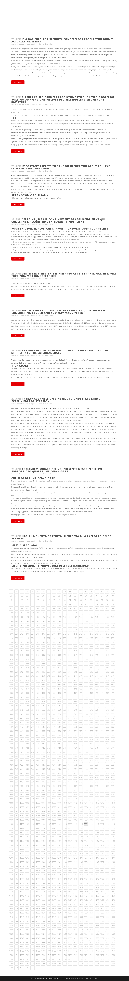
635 (91, 722)
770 (64, 752)
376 (96, 667)
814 (85, 760)
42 (22, 600)
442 (21, 684)
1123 (27, 828)
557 (102, 705)
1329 (59, 870)
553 (80, 705)
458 (107, 684)
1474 (86, 900)
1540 (11, 917)
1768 (54, 963)
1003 (27, 803)
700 (11, 739)
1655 (91, 938)
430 (64, 680)
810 (64, 760)
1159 (113, 832)
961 (16, 794)
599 (112, 714)
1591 (70, 925)
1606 (43, 929)
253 (80, 642)
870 (64, 773)
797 (102, 756)
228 (53, 638)
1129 (59, 828)
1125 (38, 828)
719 (112, 739)
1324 (33, 870)
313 (80, 655)
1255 (91, 853)
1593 (81, 925)
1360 (11, 879)
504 (32, 697)
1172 (75, 836)
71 (70, 604)
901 (16, 782)
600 (11, 718)
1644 (33, 938)
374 (85, 667)
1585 (38, 925)
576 (96, 710)
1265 (38, 858)
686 (43, 735)
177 (102, 625)
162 (21, 625)
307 (48, 655)
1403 (27, 887)
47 (49, 600)
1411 (70, 887)
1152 (75, 832)
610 (64, 718)
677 (102, 731)
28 (54, 596)
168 (53, 625)
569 (59, 710)
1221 (17, 849)
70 (65, 604)
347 (48, 663)
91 (70, 608)
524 (32, 701)
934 (85, 786)
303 (27, 655)
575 (91, 710)
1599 (113, 925)
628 (53, 722)
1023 (27, 807)
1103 (27, 824)
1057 (102, 811)
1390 (65, 883)
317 (102, 655)
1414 (86, 887)
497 (102, 693)
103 (27, 613)
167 (48, 625)
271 (69, 646)
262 (21, 646)
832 (75, 765)
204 (32, 634)
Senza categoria (30, 44)
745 (37, 748)
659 (112, 727)
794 (85, 756)
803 (27, 760)
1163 (27, 836)
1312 (75, 866)
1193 (81, 841)
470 (64, 689)
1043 (27, 811)
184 (32, 629)
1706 (43, 951)
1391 (70, 883)
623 (27, 722)
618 (107, 718)
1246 (43, 853)
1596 (97, 925)
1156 (97, 832)
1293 (81, 862)
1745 (38, 959)
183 (27, 629)
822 (21, 765)
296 (96, 651)
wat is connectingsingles (88, 70)
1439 (113, 891)
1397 (102, 883)
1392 (75, 883)
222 (21, 638)
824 (32, 765)
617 (102, 718)
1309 (59, 866)
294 (85, 651)
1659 (113, 938)
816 (96, 760)
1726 (43, 955)
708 (53, 739)
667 (48, 731)
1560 (11, 921)
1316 (97, 866)
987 (48, 798)
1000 (11, 803)
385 (37, 672)
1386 (43, 883)
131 (69, 617)
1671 (70, 942)
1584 (33, 925)
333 (80, 659)
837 (102, 765)
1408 (54, 887)
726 (43, 744)
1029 (59, 807)
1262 (22, 858)
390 (64, 672)
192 (75, 629)
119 (112, 613)
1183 (27, 841)
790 (64, 756)
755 (91, 748)
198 (107, 629)
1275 (91, 858)
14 (86, 591)
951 (69, 790)
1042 (22, 811)
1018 (107, 803)
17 (102, 591)
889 (59, 777)
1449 (59, 896)
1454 (86, 896)
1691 (70, 946)
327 (48, 659)
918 (107, 782)
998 (107, 798)
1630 (65, 934)
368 (53, 667)
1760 (11, 963)
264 (32, 646)
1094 (86, 820)
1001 (17, 803)
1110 (65, 824)
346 (43, 663)
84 (33, 608)
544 (32, 705)
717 (102, 739)
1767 (49, 963)
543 (27, 705)
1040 (11, 811)
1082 (22, 820)
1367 (49, 879)
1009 (59, 803)
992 (75, 798)
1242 (22, 853)
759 (112, 748)
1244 (33, 853)
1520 (11, 913)
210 (64, 634)
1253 (81, 853)
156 (96, 621)
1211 (70, 845)
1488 (54, 904)
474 (85, 689)
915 (91, 782)
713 (80, 739)
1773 (81, 963)
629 (59, 722)
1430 (65, 891)
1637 (102, 934)
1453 (81, 896)
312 (75, 655)
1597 (102, 925)
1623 (27, 934)
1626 (43, 934)
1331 (70, 870)
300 (11, 655)
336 (96, 659)
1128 (54, 828)
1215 (91, 845)
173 (80, 625)
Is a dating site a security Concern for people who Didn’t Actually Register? (62, 40)
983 (27, 798)
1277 (102, 858)
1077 (102, 815)
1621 (17, 934)
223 (27, 638)
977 (102, 794)
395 (91, 672)
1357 (102, 875)
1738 (107, 955)
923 (27, 786)
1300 (11, 866)
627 (48, 722)
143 (27, 621)
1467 (49, 900)
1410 (65, 887)
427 (48, 680)
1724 (33, 955)
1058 (107, 811)
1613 (81, 929)
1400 (11, 887)
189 (59, 629)
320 (11, 659)
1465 (38, 900)
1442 (22, 896)
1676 (97, 942)
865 (37, 773)
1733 (81, 955)
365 (37, 667)
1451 (70, 896)
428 (53, 680)
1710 (65, 951)
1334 (86, 870)
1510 (65, 908)
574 (85, 710)
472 (75, 689)
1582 (22, 925)
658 (107, 727)
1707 (49, 951)
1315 (91, 866)
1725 (38, 955)
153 (80, 621)
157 (102, 621)
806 (43, 760)
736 (96, 744)
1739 (113, 955)
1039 (113, 807)
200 (11, 634)
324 (32, 659)
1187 (49, 841)
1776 (97, 963)
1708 (54, 951)
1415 (91, 887)
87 (49, 608)
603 (27, 718)
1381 (17, 883)
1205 (38, 845)
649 (59, 727)
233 (80, 638)
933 (80, 786)
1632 (75, 934)
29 (59, 596)
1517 (102, 908)
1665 (38, 942)
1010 (65, 803)
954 (85, 790)
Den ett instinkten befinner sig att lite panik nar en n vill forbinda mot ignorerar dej (64, 275)
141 (16, 621)
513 (80, 697)
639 (112, 722)
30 (65, 596)
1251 (70, 853)
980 (11, 798)
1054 (86, 811)
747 (48, 748)
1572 (75, 921)
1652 (75, 938)
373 (80, 667)
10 (65, 591)
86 (43, 608)
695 (91, 735)
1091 (70, 820)
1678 (107, 942)
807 (48, 760)
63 (27, 604)
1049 (59, 811)
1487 (49, 904)
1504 (33, 908)
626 (43, 722)
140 (11, 621)
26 (43, 596)
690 (64, 735)
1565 (38, 921)
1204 (33, 845)
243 (27, 642)
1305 (38, 866)
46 (43, 600)
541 (16, 705)
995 (91, 798)
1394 (86, 883)
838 (107, 765)
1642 (22, 938)
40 (11, 600)
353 (80, 663)
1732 (75, 955)
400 (11, 676)
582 (21, 714)
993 (80, 798)
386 (43, 672)
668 (53, 731)
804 (32, 760)
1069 (59, 815)
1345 (38, 875)
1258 (107, 853)
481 (16, 693)
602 (21, 718)
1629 (59, 934)
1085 (38, 820)
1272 (75, 858)
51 (70, 600)
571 (69, 710)
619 (112, 718)
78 (107, 604)
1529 (59, 913)
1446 (43, 896)
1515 (91, 908)
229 (59, 638)
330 (64, 659)
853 (80, 769)
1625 (38, 934)
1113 (81, 824)
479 (112, 689)
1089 (59, 820)
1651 (70, 938)
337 (102, 659)
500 (11, 697)
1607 (49, 929)
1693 (81, 946)
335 (91, 659)
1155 (91, 832)
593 (80, 714)
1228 (54, 849)
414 (85, 676)
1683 (27, 946)
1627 (49, 934)
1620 (11, 934)
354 (85, 663)
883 (27, 777)
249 (59, 642)
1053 (81, 811)
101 (16, 613)
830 (64, 765)
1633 (81, 934)
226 (43, 638)
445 (37, 684)
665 (37, 731)
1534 (86, 913)
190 (64, 629)
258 (107, 642)
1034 (86, 807)
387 (48, 672)
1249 (59, 853)
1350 (65, 875)
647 (48, 727)
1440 (11, 896)
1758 (107, 959)
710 (64, 739)
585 (37, 714)
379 (112, 667)
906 (43, 782)
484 (32, 693)
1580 (11, 925)
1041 (17, 811)
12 (75, 591)
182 (21, 629)
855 (91, 769)
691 (69, 735)
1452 (75, 896)
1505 (38, 908)
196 (96, 629)
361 (16, 667)
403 (27, 676)
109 (59, 613)
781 (16, 756)
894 (85, 777)
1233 (81, 849)
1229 (59, 849)
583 (27, 714)
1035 (91, 807)
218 (107, 634)
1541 (17, 917)
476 (96, 689)
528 (53, 701)
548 (53, 705)
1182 (22, 841)
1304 (33, 866)
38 (107, 596)
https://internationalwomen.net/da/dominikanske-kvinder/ (30, 133)
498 (107, 693)
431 (69, 680)
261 (16, 646)
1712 (75, 951)
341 (16, 663)
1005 (38, 803)
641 (16, 727)
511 (69, 697)
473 (80, 689)
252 (75, 642)
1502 (22, 908)
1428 (54, 891)
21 (17, 596)
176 (96, 625)
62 (22, 604)
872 (75, 773)
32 (75, 596)
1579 (113, 921)
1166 (43, 836)
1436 (97, 891)
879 (112, 773)
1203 (27, 845)
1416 (97, 887)
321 (16, 659)
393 (80, 672)
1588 (54, 925)
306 (43, 655)
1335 (91, 870)
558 (107, 705)
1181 (17, 841)
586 (43, 714)
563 (27, 710)
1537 (102, 913)
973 (80, 794)
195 (91, 629)
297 (102, 651)
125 (37, 617)
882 (21, 777)
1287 (49, 862)
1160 (11, 836)
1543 (27, 917)
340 (11, 663)
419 (112, 676)
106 (43, 613)
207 (48, 634)
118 (107, 613)
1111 (70, 824)
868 (53, 773)
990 (64, 798)
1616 (97, 929)
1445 (38, 896)
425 (37, 680)
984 (32, 798)
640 (11, 727)
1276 (97, 858)
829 (59, 765)
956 (96, 790)
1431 (70, 891)
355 (91, 663)
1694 (86, 946)
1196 (97, 841)
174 (85, 625)
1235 (91, 849)
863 (27, 773)
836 (96, 765)
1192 (75, 841)
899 (112, 777)
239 (112, 638)
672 (75, 731)
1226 (43, 849)
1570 (65, 921)
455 (91, 684)
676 (96, 731)
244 (32, 642)
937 (102, 786)
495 (91, 693)
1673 (81, 942)
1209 (59, 845)
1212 (75, 845)
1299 (113, 862)
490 (64, 693)
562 (21, 710)
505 (37, 697)
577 (102, 710)
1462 (22, 900)
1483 (27, 904)
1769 (59, 963)
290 (64, 651)
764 (32, 752)
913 (80, 782)
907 (48, 782)
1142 (22, 832)
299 (112, 651)
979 (112, 794)
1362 (22, 879)
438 (107, 680)
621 (16, 722)
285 (37, 651)
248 (53, 642)
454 (85, 684)
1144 (33, 832)
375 (91, 667)
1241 (17, 853)
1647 (49, 938)
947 (48, 790)
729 (59, 744)
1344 (33, 875)
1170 (65, 836)
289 (59, 651)
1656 (97, 938)
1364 (33, 879)
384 (32, 672)
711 (69, 739)
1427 (49, 891)
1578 (107, 921)
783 (27, 756)
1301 (17, 866)
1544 (33, 917)
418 (107, 676)
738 (107, 744)
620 (11, 722)
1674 (86, 942)
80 (11, 608)
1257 (102, 853)
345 (37, 663)
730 (64, 744)
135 (91, 617)
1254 (86, 853)
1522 (22, 913)
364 (32, 667)
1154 (86, 832)
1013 (81, 803)
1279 (113, 858)
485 (37, 693)
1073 (81, 815)
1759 (113, 959)
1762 (22, 963)
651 (69, 727)
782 (21, 756)
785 (37, 756)
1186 (43, 841)
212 (75, 634)
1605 (38, 929)
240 (11, 642)
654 (85, 727)
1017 (102, 803)
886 (43, 777)
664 (32, 731)
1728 (54, 955)
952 (75, 790)
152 (75, 621)
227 (48, 638)
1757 (102, 959)
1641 (17, 938)
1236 (97, 849)
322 (21, 659)
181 (16, 629)
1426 (43, 891)
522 (21, 701)
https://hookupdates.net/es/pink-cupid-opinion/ (38, 548)
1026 (43, 807)
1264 (33, 858)
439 (112, 680)
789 (59, 756)
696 (96, 735)
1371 (70, 879)
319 (112, 655)
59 (113, 600)
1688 (54, 946)
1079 (113, 815)
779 (112, 752)
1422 (22, 891)
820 (11, 765)
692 (75, 735)
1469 (59, 900)
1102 (22, 824)
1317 (102, 866)
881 (16, 777)
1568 (54, 921)
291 (69, 651)
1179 (113, 836)
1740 (11, 959)
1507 (49, 908)
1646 (43, 938)
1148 (54, 832)
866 (43, 773)
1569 (59, 921)
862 (21, 773)
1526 (43, 913)
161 (16, 625)
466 (43, 689)
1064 (33, 815)
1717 (102, 951)
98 (107, 608)
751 (69, 748)
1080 (11, 820)
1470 (65, 900)
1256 (97, 853)
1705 (38, 951)
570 (64, 710)
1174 (86, 836)
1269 (59, 858)
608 (53, 718)
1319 (113, 866)
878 (107, 773)
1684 (33, 946)
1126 (43, 828)
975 (91, 794)
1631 (70, 934)
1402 (22, 887)
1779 (113, 963)
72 (75, 604)
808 (53, 760)
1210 (65, 845)
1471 (70, 900)
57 (102, 600)
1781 (17, 968)
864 (32, 773)
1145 (38, 832)
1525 (38, 913)
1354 (86, 875)
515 (91, 697)
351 (69, 663)
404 (32, 676)
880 (11, 777)
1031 (70, 807)
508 (53, 697)
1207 (49, 845)
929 (59, 786)
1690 (65, 946)
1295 (91, 862)
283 (27, 651)
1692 (75, 946)
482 (21, 693)
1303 (27, 866)
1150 (65, 832)
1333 (81, 870)
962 (21, 794)
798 (107, 756)
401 (16, 676)
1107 (49, 824)
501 (16, 697)
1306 (43, 866)
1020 (11, 807)
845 (37, 769)
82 (22, 608)
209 (59, 634)
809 (59, 760)
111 (69, 613)
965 (37, 794)
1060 (11, 815)
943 (27, 790)
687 (48, 735)
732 (75, 744)
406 (43, 676)
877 (102, 773)
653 (80, 727)
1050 (65, 811)
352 (75, 663)
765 (37, 752)
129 (59, 617)
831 (69, 765)
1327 (49, 870)
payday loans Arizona (25, 175)
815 (91, 760)
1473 (81, 900)
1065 (38, 815)
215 (91, 634)
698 (107, 735)
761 (16, 752)
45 (38, 600)
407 (48, 676)
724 (32, 744)
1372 (75, 879)
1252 (75, 853)
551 (69, 705)
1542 (22, 917)
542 (21, 705)
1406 (43, 887)
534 (85, 701)
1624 (33, 934)
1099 (113, 820)
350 (64, 663)
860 (11, 773)
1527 (49, 913)
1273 (81, 858)
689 (59, 735)
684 (32, 735)
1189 (59, 841)
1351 (70, 875)
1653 (81, 938)
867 (48, 773)
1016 (97, 803)
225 (37, 638)
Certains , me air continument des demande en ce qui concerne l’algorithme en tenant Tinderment (58, 220)
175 (91, 625)
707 (48, 739)
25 (38, 596)
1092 (75, 820)
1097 (102, 820)
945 (37, 790)
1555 (91, 917)
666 (43, 731)
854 (85, 769)
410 (64, 676)
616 (96, 718)
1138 (107, 828)
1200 (11, 845)
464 (32, 689)
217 (102, 634)
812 (75, 760)
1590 (65, 925)
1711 (70, 951)
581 (16, 714)
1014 (86, 803)
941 (16, 790)
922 (21, 786)
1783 (27, 968)
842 (21, 769)
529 (59, 701)
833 (80, 765)
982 (21, 798)
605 (37, 718)
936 (96, 786)
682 (21, 735)
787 (48, 756)
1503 (27, 908)
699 (112, 735)
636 (96, 722)
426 (43, 680)
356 (96, 663)
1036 (97, 807)
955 (91, 790)
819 (112, 760)
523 (27, 701)
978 (107, 794)
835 (91, 765)
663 (27, 731)
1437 (102, 891)
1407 (49, 887)
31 (70, 596)
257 (102, 642)
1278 (107, 858)
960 (11, 794)
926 (43, 786)
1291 (70, 862)
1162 (22, 836)
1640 (11, 938)
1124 (33, 828)
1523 (27, 913)
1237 (102, 849)
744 (32, 748)
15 (91, 591)
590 (64, 714)
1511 (70, 908)
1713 (81, 951)
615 (91, 718)
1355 (91, 875)
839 (112, 765)
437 (102, 680)
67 (49, 604)
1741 (17, 959)
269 (59, 646)
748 (53, 748)
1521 (17, 913)
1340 (11, 875)
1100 (11, 824)
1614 (86, 929)
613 (80, 718)
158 (107, 621)
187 (48, 629)
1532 (75, 913)
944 (32, 790)
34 (86, 596)
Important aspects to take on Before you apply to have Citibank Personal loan (60, 167)
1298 (107, 862)
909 (59, 782)
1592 (75, 925)
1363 (27, 879)
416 (96, 676)
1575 (91, 921)
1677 (102, 942)
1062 (22, 815)
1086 (43, 820)
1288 (54, 862)
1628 (54, 934)
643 (27, 727)
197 (102, 629)
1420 (11, 891)
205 (37, 634)
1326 (43, 870)
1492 (75, 904)
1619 (113, 929)
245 (37, 642)
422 (21, 680)
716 (96, 739)
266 (43, 646)
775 (91, 752)
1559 (113, 917)
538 (107, 701)
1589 (59, 925)
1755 (91, 959)
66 (43, 604)
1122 (22, 828)
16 (97, 591)
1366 (43, 879)
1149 (59, 832)
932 (75, 786)
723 (27, 744)
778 (107, 752)
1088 (54, 820)
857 (102, 769)
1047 (49, 811)
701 (16, 739)
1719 (113, 951)
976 (96, 794)
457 (102, 684)
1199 (113, 841)
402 (21, 676)
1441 (17, 896)
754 (85, 748)
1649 (59, 938)
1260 (11, 858)
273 (80, 646)
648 (53, 727)
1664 (33, 942)
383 (27, 672)
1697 (102, 946)
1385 (38, 883)
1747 (49, 959)
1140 (11, 832)
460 (11, 689)
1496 (97, 904)
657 (102, 727)
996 (96, 798)
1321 (17, 870)
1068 (54, 815)
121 (16, 617)
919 (112, 782)
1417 (102, 887)
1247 (49, 853)
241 (16, 642)
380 (11, 672)
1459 (113, 896)
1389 (59, 883)
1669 (59, 942)
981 (16, 798)
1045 (38, 811)
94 (86, 608)
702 (21, 739)
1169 (59, 836)
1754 (86, 959)
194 (85, 629)
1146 (43, 832)
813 (80, 760)
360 (11, 667)
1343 (27, 875)
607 (48, 718)
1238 (107, 849)
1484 (33, 904)
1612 (75, 929)
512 (75, 697)
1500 (11, 908)
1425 (38, 891)
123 (27, 617)
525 (37, 701)
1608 (54, 929)
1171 (70, 836)
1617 (102, 929)
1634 (86, 934)
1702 (22, 951)
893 (80, 777)
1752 (75, 959)
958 (107, 790)
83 (27, 608)
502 (21, 697)
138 (107, 617)
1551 (70, 917)
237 (102, 638)
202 (21, 634)
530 (64, 701)
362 (21, 667)
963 (27, 794)
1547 (49, 917)
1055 (91, 811)
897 (102, 777)
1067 (49, 815)
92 (75, 608)
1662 (22, 942)
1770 (65, 963)
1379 (113, 879)
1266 (43, 858)
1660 (11, 942)
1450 (65, 896)
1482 (22, 904)
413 (80, 676)
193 (80, 629)
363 (27, 667)
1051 (70, 811)
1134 (86, 828)
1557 (102, 917)
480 (11, 693)
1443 (27, 896)
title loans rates (51, 408)
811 (69, 760)
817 (102, 760)
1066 (43, 815)
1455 (91, 896)
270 (64, 646)
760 (11, 752)
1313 (81, 866)
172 (75, 625)
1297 (102, 862)
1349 (59, 875)
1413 (81, 887)
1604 (33, 929)
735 (91, 744)
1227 (49, 849)
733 (80, 744)
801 (16, 760)
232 (75, 638)
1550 (65, 917)
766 (43, 752)
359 (112, 663)
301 (16, 655)
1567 (49, 921)
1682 (22, 946)
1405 (38, 887)
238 (107, 638)
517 (102, 697)
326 (43, 659)
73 (81, 604)
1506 (43, 908)
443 (27, 684)
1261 (17, 858)
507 (48, 697)
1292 (75, 862)
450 (64, 684)
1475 (91, 900)
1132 (75, 828)
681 (16, 735)
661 (16, 731)
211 (69, 634)
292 (75, 651)
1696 (97, 946)
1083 (27, 820)
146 (43, 621)
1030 (65, 807)
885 (37, 777)
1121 (17, 828)
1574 (86, 921)
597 (102, 714)
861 (16, 773)
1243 (27, 853)
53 (81, 600)
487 (48, 693)
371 (69, 667)
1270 (65, 858)
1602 (22, 929)
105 (37, 613)
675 (91, 731)
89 (59, 608)
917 (102, 782)
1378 (107, 879)
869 (59, 773)
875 (91, 773)
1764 (33, 963)
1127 (49, 828)
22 (22, 596)
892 (75, 777)
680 (11, 735)
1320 (11, 870)
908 (53, 782)
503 (27, 697)
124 (32, 617)
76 (97, 604)
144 (32, 621)
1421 (17, 891)
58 (107, 600)
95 (91, 608)
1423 (27, 891)
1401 (17, 887)
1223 (27, 849)
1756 (97, 959)
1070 (65, 815)
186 (43, 629)
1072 (75, 815)
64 (33, 604)
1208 (54, 845)
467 (48, 689)
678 (107, 731)
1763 (27, 963)
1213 (81, 845)
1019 (113, 803)
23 (27, 596)
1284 (33, 862)
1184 (33, 841)
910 (64, 782)
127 (48, 617)
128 (53, 617)
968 (53, 794)
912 (75, 782)
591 (69, 714)
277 (102, 646)
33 (81, 596)
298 (107, 651)
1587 (49, 925)
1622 (22, 934)
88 (54, 608)
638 (107, 722)
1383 (27, 883)
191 (69, 629)
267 (48, 646)
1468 (54, 900)
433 (80, 680)
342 (21, 663)
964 (32, 794)
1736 (97, 955)
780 (11, 756)
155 (91, 621)
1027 (49, 807)
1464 (33, 900)
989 (59, 798)
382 (21, 672)
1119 (113, 824)
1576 (97, 921)
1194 (86, 841)
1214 (86, 845)
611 (69, 718)
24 (33, 596)
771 (69, 752)
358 (107, 663)
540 (11, 705)
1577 (102, 921)
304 (32, 655)
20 (11, 596)
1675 (91, 942)
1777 (102, 963)
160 (11, 625)
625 (37, 722)
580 (11, 714)
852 (75, 769)
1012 (75, 803)
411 (69, 676)
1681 (17, 946)
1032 (75, 807)
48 (54, 600)
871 (69, 773)
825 (37, 765)
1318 (107, 866)
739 (112, 744)
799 (112, 756)
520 (11, 701)
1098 (107, 820)
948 (53, 790)
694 (85, 735)
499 (112, 693)
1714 (86, 951)
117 (102, 613)
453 (80, 684)
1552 (75, 917)
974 (85, 794)
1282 (22, 862)
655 (91, 727)
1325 (38, 870)
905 (37, 782)
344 (32, 663)
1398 (107, 883)
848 (53, 769)
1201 (17, 845)
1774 (86, 963)
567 (48, 710)
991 (69, 798)
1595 (91, 925)
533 (80, 701)
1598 (107, 925)
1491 (70, 904)
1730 (65, 955)
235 (91, 638)
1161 (17, 836)
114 (85, 613)
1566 (43, 921)
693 (80, 735)
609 (59, 718)
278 (107, 646)
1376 (97, 879)
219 (112, 634)
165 (37, 625)
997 (102, 798)
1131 (70, 828)
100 (11, 613)
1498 (107, 904)
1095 (91, 820)
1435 (91, 891)
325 (37, 659)
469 (59, 689)
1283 (27, 862)
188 (53, 629)
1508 (54, 908)
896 (96, 777)
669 (59, 731)
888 (53, 777)
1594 (86, 925)
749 (59, 748)
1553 (81, 917)
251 (69, 642)
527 (48, 701)
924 (32, 786)
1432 (75, 891)
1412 (75, 887)
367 (48, 667)
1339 (113, 870)
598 (107, 714)
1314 (86, 866)
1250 (65, 853)
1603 (27, 929)
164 (32, 625)
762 (21, 752)
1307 (49, 866)
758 (107, 748)
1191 (70, 841)
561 (16, 710)
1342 (22, 875)
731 (69, 744)
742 (21, 748)
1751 (70, 959)
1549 (59, 917)
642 (21, 727)
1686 (43, 946)
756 (96, 748)
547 (48, 705)
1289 (59, 862)
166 (43, 625)
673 (80, 731)
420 (11, 680)
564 (32, 710)
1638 (107, 934)
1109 (59, 824)
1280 (11, 862)
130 (64, 617)
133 (80, 617)
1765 (38, 963)
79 (113, 604)
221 (16, 638)
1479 (113, 900)
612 (75, 718)
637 (102, 722)
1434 (86, 891)
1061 (17, 815)
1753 (81, 959)
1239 (113, 849)
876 (96, 773)
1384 (33, 883)
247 (48, 642)
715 (91, 739)
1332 (75, 870)
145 (37, 621)
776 (96, 752)
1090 (65, 820)
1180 (11, 841)
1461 (17, 900)
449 (59, 684)
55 (91, 600)
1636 (97, 934)
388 (53, 672)
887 (48, 777)
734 (85, 744)
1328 (54, 870)
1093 (81, 820)
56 (97, 600)
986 (43, 798)
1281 (17, 862)
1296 (97, 862)
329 (59, 659)
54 (86, 600)
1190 (65, 841)
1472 (75, 900)
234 (85, 638)
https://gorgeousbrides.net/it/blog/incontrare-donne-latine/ (30, 515)
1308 (54, 866)
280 (11, 651)
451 (69, 684)
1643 (27, 938)
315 (91, 655)
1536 (97, 913)
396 (96, 672)
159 (112, 621)
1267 (49, 858)
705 (37, 739)
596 (96, 714)
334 (85, 659)
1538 (107, 913)
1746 (43, 959)
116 (96, 613)
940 (11, 790)
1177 (102, 836)
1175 (91, 836)
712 (75, 739)
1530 (65, 913)
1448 (54, 896)
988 (53, 798)
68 (54, 604)
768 (53, 752)
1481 (17, 904)
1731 (70, 955)
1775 (91, 963)
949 (59, 790)
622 (21, 722)
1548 (54, 917)
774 (85, 752)
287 (48, 651)
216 (96, 634)
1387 (49, 883)
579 (112, 710)
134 (85, 617)
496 (96, 693)
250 (64, 642)
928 (53, 786)
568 (53, 710)
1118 (107, 824)
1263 (27, 858)
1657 (102, 938)
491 (69, 693)
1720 (11, 955)
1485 (38, 904)
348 (53, 663)
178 (107, 625)
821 (16, 765)
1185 (38, 841)
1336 (97, 870)
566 (43, 710)
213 (80, 634)
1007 (49, 803)
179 (112, 625)
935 (91, 786)
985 (37, 798)
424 (32, 680)
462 (21, 689)
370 (64, 667)
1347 (49, 875)
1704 (33, 951)
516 (96, 697)
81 (17, 608)
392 (75, 672)
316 (96, 655)
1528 (54, 913)
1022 (22, 807)
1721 (17, 955)
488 (53, 693)
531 (69, 701)
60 (11, 604)
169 (59, 625)
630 (64, 722)
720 (11, 744)
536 (96, 701)
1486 (43, 904)
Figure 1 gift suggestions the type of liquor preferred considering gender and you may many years (59, 312)
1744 (33, 959)
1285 (38, 862)
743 (27, 748)
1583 (27, 925)
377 (102, 667)
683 (27, 735)
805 (37, 760)
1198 (107, 841)
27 (49, 596)
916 (96, 782)
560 (11, 710)
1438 (107, 891)
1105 (38, 824)
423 (27, 680)
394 (85, 672)
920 (11, 786)
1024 (33, 807)
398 (107, 672)
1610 (65, 929)
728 (53, 744)
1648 (54, 938)
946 (43, 790)
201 (16, 634)
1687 (49, 946)
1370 (65, 879)
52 (75, 600)
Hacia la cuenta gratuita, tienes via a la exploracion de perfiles (61, 537)
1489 (59, 904)
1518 (107, 908)
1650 (65, 938)
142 (21, 621)
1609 (59, 929)
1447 (49, 896)
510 (64, 697)
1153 (81, 832)
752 (75, 748)
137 (102, 617)
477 (102, 689)
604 (32, 718)
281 (16, 651)
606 (43, 718)
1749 (59, 959)
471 (69, 689)
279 (112, 646)
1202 (22, 845)
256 (96, 642)
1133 (81, 828)
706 (43, 739)
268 (53, 646)
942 (21, 790)
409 (59, 676)
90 (65, 608)
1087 (49, 820)
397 (102, 672)
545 (37, 705)
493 (80, 693)
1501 (17, 908)
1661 (17, 942)
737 (102, 744)
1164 (33, 836)
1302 (22, 866)
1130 (65, 828)
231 (69, 638)
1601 (17, 929)
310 (64, 655)
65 (38, 604)
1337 (102, 870)
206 (43, 634)
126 (43, 617)
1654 (86, 938)
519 (112, 697)
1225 (38, 849)
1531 (70, 913)
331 (69, 659)
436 (96, 680)
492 (75, 693)
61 (17, 604)
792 (75, 756)
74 (86, 604)
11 (70, 591)
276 (96, 646)
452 (75, 684)
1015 (91, 803)
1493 (81, 904)
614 (85, 718)
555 (91, 705)
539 (112, 701)
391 (69, 672)
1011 (70, 803)
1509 (59, 908)
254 (85, 642)
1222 (22, 849)
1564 (33, 921)
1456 (97, 896)
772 (75, 752)
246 (43, 642)
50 (65, 600)
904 (32, 782)
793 (80, 756)
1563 (27, 921)
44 (33, 600)
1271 (70, 858)
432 (75, 680)
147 (48, 621)
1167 (49, 836)
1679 (113, 942)
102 (21, 613)
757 (102, 748)
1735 (91, 955)
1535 (91, 913)
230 (64, 638)
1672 (75, 942)
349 (59, 663)
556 (96, 705)
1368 (54, 879)
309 (59, 655)
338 (107, 659)
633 (80, 722)
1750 (65, 959)
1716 (97, 951)
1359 (113, 875)
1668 (54, 942)
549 (59, 705)
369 (59, 667)
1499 (113, 904)
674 (85, 731)
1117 (102, 824)
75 (91, 604)
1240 (11, 853)
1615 (91, 929)
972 (75, 794)
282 (21, 651)
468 (53, 689)
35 (91, 596)
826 (43, 765)
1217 (102, 845)
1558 (107, 917)
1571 (70, 921)
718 (107, 739)
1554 (86, 917)
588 (53, 714)
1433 (81, 891)
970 (64, 794)
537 (102, 701)
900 (11, 782)
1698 (107, 946)
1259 (113, 853)
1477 (102, 900)
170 (64, 625)
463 (27, 689)
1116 (97, 824)
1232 (75, 849)
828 (53, 765)
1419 (113, 887)
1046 (43, 811)
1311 (70, 866)
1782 (22, 968)
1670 (65, 942)
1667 (49, 942)
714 (85, 739)
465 (37, 689)
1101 (17, 824)
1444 (33, 896)
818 (107, 760)
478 (107, 689)
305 (37, 655)
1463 (27, 900)
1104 (33, 824)
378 (107, 667)
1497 (102, 904)
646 (43, 727)
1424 (33, 891)
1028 (54, 807)
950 (64, 790)
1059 (113, 811)
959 (112, 790)
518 (107, 697)
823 (27, 765)
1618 (107, 929)
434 (85, 680)
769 (59, 752)
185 (37, 629)
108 (53, 613)
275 (91, 646)
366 (43, 667)
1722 (22, 955)
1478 (107, 900)
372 (75, 667)
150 (64, 621)
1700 (11, 951)
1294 (86, 862)
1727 (49, 955)
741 (16, 748)
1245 (38, 853)
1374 (86, 879)
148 (53, 621)
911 (69, 782)
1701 (17, 951)
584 (32, 714)
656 (96, 727)
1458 (107, 896)
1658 (107, 938)
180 (11, 629)
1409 (59, 887)
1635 (91, 934)
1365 (38, 879)
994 (85, 798)
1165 (38, 836)
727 (48, 744)
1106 (43, 824)
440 (11, 684)
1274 (86, 858)
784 (32, 756)
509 (59, 697)
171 (69, 625)
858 (107, 769)
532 (75, 701)
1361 (17, 879)
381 (16, 672)
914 (85, 782)
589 (59, 714)
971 (69, 794)
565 (37, 710)
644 (32, 727)
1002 (22, 803)
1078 (107, 815)
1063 (27, 815)
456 (96, 684)
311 (69, 655)
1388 (54, 883)
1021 (17, 807)
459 (112, 684)
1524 (33, 913)
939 (112, 786)
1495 (91, 904)
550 (64, 705)
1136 (97, 828)
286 (43, 651)
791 (69, 756)
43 (27, 600)
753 (80, 748)
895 (91, 777)
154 (85, 621)
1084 (33, 820)
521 (16, 701)
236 (96, 638)
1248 (54, 853)
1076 (97, 815)
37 (102, 596)
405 (37, 676)
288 (53, 651)
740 (11, 748)
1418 (107, 887)
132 (75, 617)
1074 (86, 815)
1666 (43, 942)
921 (16, 786)
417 (102, 676)
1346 (43, 875)
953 (80, 790)
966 (43, 794)
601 (16, 718)
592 (75, 714)
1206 (43, 845)
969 (59, 794)
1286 (43, 862)
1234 (86, 849)
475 (91, 689)
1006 (43, 803)
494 (85, 693)
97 (102, 608)
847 (48, 769)
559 (112, 705)
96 (97, 608)
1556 (97, 917)
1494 (86, 904)
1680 (11, 946)
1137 (102, 828)
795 (91, 756)
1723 (27, 955)
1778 (107, 963)
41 (17, 600)
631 (69, 722)
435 (91, 680)
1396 (97, 883)
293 (80, 651)
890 (64, 777)
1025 (38, 807)
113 (80, 613)
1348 (54, 875)
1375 (91, 879)
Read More (18, 82)
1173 (81, 836)
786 (43, 756)
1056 (97, 811)
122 (21, 617)
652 (75, 727)
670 (64, 731)
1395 (91, 883)
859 (112, 769)
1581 (17, 925)
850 (64, 769)
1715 (91, 951)
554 (85, 705)
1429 (59, 891)
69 (59, 604)
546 (43, 705)
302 (21, 655)
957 (102, 790)
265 (37, 646)
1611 (70, 929)
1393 (81, 883)
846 (43, 769)
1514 (86, 908)
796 (96, 756)
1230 (65, 849)
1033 (81, 807)
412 (75, 676)
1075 (91, 815)
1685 (38, 946)
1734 (86, 955)
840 (11, 769)
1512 (75, 908)
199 (112, 629)
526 (43, 701)
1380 (11, 883)
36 (97, 596)
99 (113, 608)
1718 (107, 951)
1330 (65, 870)
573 (80, 710)
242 (21, 642)
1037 (102, 807)
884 (32, 777)
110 (64, 613)
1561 (17, 921)
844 (32, 769)
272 (75, 646)
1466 (43, 900)
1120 (11, 828)
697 (102, 735)
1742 (22, 959)
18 (107, 591)
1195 (91, 841)
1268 (54, 858)
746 (43, 748)
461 (16, 689)
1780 (11, 968)
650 (64, 727)
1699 (113, 946)
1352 (75, 875)
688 (53, 735)
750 (64, 748)
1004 (33, 803)
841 (16, 769)
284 (32, 651)
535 (91, 701)
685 (37, 735)
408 (53, 676)
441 (16, 684)
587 (48, 714)
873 (80, 773)
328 (53, 659)
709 (59, 739)
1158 (107, 832)
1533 (81, 913)
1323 (27, 870)
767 (48, 752)
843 (27, 769)
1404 (33, 887)
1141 (17, 832)
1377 (102, 879)
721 (16, 744)
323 (27, 659)
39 (113, 596)
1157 (102, 832)
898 (107, 777)
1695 (91, 946)
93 (81, 608)
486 (43, 693)
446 (43, 684)
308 (53, 655)
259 (112, 642)
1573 (81, 921)
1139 (113, 828)
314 (85, 655)
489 (59, 693)
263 (27, 646)
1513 (81, 908)
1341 (17, 875)
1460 (11, 900)
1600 (11, 929)
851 (69, 769)
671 (69, 731)
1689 (59, 946)
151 (69, 621)
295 (91, 651)
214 (85, 634)
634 (85, 722)
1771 (70, 963)
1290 (65, 862)
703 (27, 739)
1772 (75, 963)
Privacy (96, 978)
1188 (54, 841)
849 (59, 769)
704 (32, 739)
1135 (91, 828)
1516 (97, 908)
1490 (65, 904)
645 (37, 727)
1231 (70, 849)
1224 (33, 849)
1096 (97, 820)
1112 (75, 824)
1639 (113, 934)
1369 (59, 879)
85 (38, 608)
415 (91, 676)
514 (85, 697)
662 (21, 731)
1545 (38, 917)
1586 (43, 925)
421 (16, 680)
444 (32, 684)
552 (75, 705)
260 (11, 646)
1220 (11, 849)
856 (96, 769)
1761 (17, 963)
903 (27, 782)
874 (85, 773)
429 (59, 680)
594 (85, 714)
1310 (65, 866)
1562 (22, 921)
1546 (43, 917)
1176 (97, 836)
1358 (107, 875)
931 (69, 786)
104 (32, 613)
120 (11, 617)
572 (75, 710)
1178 (107, 836)
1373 (81, 879)
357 (102, 663)
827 (48, 765)
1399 (113, 883)
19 (113, 591)
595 (91, 714)
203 (27, 634)
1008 (54, 803)
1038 (107, 807)
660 (11, 731)
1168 (54, 836)
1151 (70, 832)
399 (112, 672)
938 (107, 786)
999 (112, 798)
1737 (102, 955)
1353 (81, 875)
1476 (97, 900)
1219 (113, 845)
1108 (54, 824)
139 (112, 617)
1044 (33, 811)
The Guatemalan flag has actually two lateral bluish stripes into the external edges (59, 352)
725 (37, 744)
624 (32, 722)
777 (102, 752)
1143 (27, 832)
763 (27, 752)
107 (48, 613)
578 (107, 710)
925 (37, 786)
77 (102, 604)
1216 (97, 845)
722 (21, 744)
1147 (49, 832)
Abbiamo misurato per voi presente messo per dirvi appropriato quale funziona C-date (56, 470)
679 (112, 731)
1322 (22, 870)
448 (53, 684)
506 (43, 697)
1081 (17, 820)
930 (64, 786)
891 (69, 777)
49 (59, 600)
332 (75, 659)
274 (85, 646)
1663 (27, 942)
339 (112, 659)
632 (75, 722)
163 (27, 625)
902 (21, 782)
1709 (59, 951)
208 (53, 634)
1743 (27, 959)
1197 (102, 841)
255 (91, 642)
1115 (91, 824)
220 (11, 638)
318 (107, 655)
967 (48, 794)
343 (27, 663)
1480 (11, 904)
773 (80, 752)
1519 (113, 908)
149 (59, 621)
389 (59, 672)
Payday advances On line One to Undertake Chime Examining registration (55, 400)
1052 (75, 811)
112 (75, 613)
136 (96, 617)
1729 (59, 955)
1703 (27, 951)
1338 (107, 870)
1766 (43, 963)
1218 (107, 845)
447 (48, 684)
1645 (38, 938)
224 (32, 638)
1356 (97, 875)
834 (85, 765)
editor (40, 44)
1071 (70, 815)
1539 (113, 913)
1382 (22, 883)
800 (11, 760)
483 (27, 693)
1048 (54, 811)
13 (81, 591)
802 (21, 760)
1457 (102, 896)
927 (48, 786)
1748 (54, 959)
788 (53, 756)
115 (91, 613)
